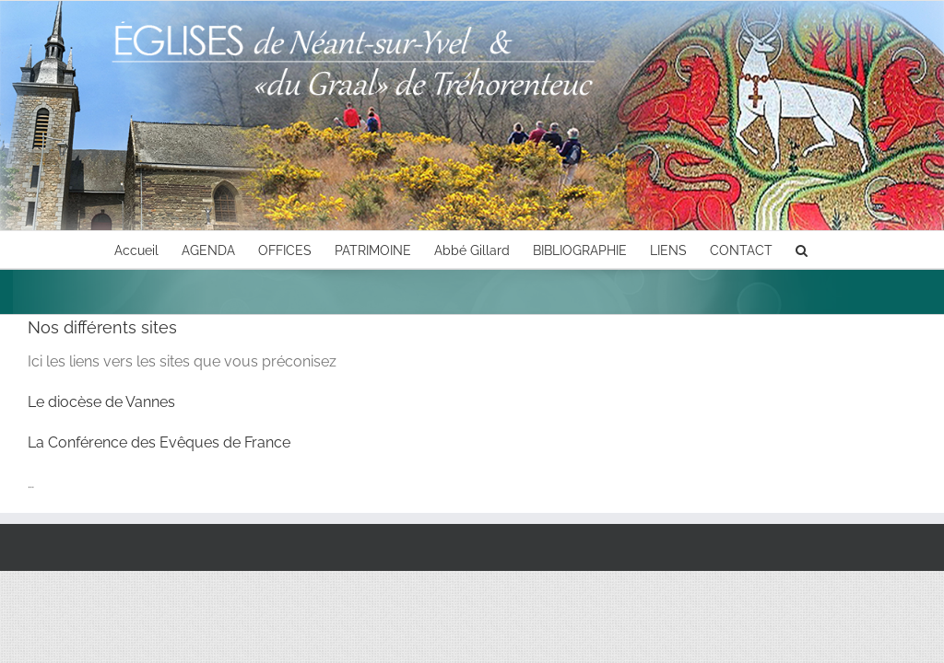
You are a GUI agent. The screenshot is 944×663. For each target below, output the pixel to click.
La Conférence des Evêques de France (159, 442)
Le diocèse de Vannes (101, 402)
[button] (802, 249)
